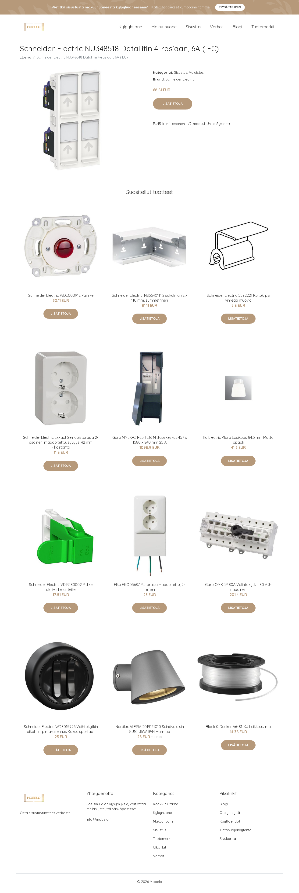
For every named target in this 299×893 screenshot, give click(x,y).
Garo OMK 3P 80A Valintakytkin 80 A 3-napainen (238, 590)
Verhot (216, 28)
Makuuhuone (164, 28)
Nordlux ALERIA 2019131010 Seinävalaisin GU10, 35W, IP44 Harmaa (149, 732)
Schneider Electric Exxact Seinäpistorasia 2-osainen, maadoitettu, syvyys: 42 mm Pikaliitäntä (60, 445)
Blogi (237, 28)
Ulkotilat (159, 850)
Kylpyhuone (130, 28)
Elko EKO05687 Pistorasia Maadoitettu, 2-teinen (149, 590)
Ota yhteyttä (230, 816)
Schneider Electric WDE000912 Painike (60, 298)
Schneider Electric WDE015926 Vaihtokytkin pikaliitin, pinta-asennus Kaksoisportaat (61, 732)
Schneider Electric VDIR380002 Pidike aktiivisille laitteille (61, 590)
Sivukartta (228, 842)
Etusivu (25, 60)
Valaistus (196, 75)
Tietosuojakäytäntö (236, 833)
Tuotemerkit (262, 28)
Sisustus (193, 28)
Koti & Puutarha (165, 807)
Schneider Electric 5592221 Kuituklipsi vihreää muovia (238, 301)
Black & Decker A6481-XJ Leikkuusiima (238, 730)
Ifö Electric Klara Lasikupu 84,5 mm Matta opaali (238, 443)
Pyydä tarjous (230, 7)
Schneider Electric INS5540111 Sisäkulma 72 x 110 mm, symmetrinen (149, 301)
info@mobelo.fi (98, 822)
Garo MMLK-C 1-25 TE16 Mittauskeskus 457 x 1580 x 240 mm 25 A (149, 443)
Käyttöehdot (230, 824)
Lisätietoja (173, 107)
